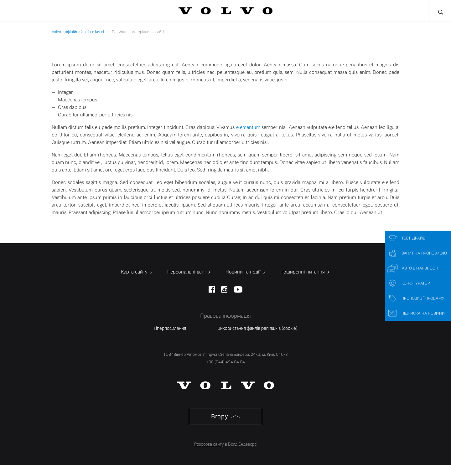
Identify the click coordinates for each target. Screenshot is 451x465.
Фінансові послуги (107, 11)
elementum (248, 127)
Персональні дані (189, 271)
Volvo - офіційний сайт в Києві (78, 31)
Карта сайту (137, 271)
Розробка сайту (209, 443)
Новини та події (246, 271)
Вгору (225, 415)
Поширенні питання (305, 271)
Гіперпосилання (170, 327)
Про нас (355, 11)
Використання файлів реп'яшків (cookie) (257, 327)
